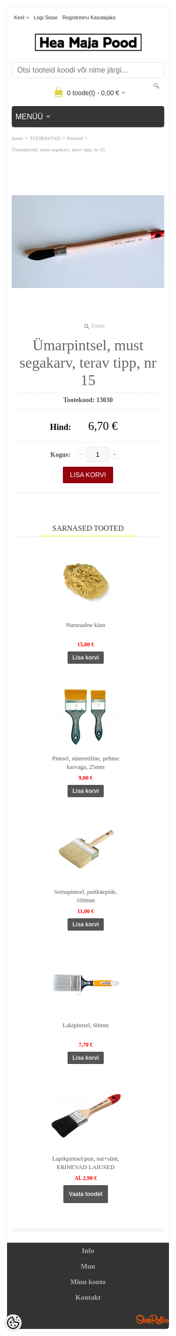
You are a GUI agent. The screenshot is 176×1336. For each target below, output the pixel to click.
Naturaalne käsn (85, 624)
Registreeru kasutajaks (89, 17)
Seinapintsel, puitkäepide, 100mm (85, 896)
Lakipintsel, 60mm (85, 1025)
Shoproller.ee (152, 1319)
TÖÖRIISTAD (45, 138)
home (17, 138)
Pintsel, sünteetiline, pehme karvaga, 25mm (85, 762)
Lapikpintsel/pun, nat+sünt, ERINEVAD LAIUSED (85, 1163)
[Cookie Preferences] (13, 1322)
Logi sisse (46, 17)
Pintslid (75, 138)
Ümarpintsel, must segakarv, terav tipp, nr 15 (58, 149)
